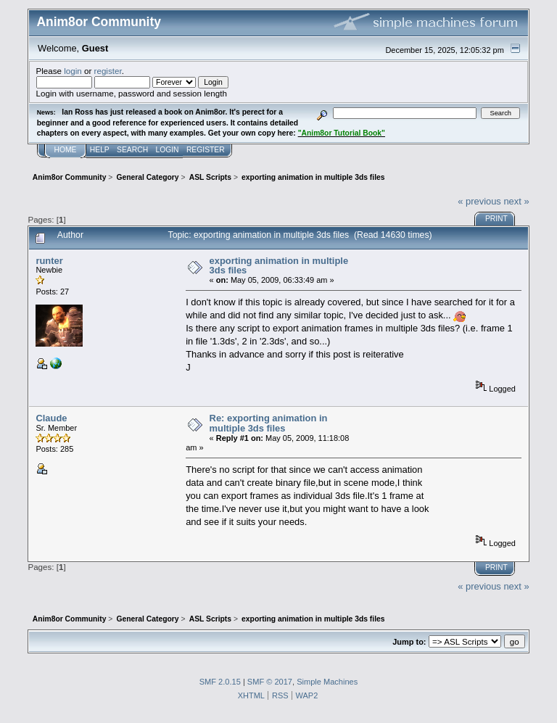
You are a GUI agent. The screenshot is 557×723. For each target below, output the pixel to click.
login (73, 70)
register (108, 70)
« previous (479, 201)
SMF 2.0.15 (220, 681)
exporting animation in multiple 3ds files (279, 265)
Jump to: (409, 641)
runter (49, 260)
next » (516, 201)
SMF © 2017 (269, 681)
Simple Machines (327, 681)
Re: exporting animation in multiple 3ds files (269, 423)
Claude (51, 418)
